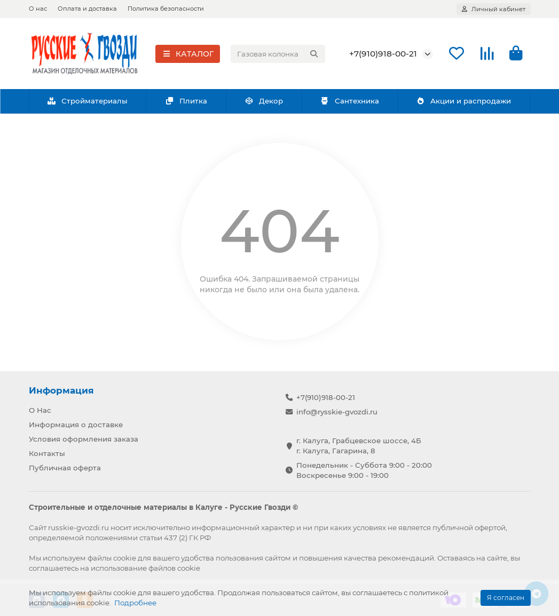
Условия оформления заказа (83, 439)
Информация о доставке (76, 424)
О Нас (40, 410)
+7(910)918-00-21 (383, 54)
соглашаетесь (53, 568)
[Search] (278, 54)
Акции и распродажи (463, 102)
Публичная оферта (65, 467)
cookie (124, 558)
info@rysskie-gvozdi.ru (336, 411)
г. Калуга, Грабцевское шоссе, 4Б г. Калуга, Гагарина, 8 (358, 445)
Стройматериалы (88, 102)
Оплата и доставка (87, 8)
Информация (61, 390)
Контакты (47, 453)
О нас (38, 8)
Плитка (186, 102)
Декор (264, 102)
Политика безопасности (166, 8)
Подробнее (135, 602)
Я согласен (505, 598)
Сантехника (349, 102)
